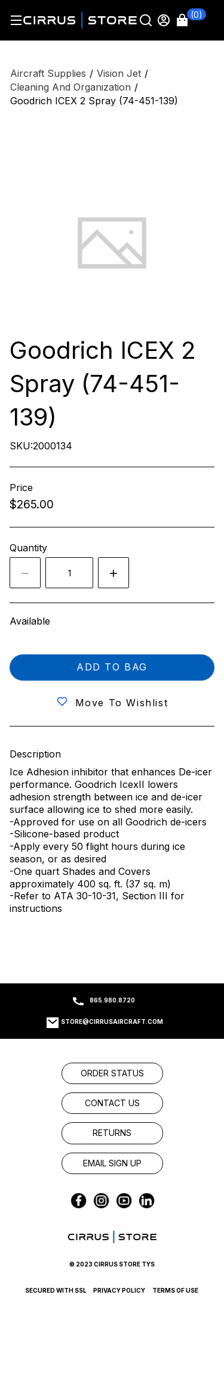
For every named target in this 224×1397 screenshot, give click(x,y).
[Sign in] (165, 20)
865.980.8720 (112, 1000)
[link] (112, 1073)
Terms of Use (175, 1290)
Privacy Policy (119, 1290)
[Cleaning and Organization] (70, 87)
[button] (191, 20)
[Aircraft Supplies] (48, 73)
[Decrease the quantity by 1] (25, 572)
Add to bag (112, 667)
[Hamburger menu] (16, 20)
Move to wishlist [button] (121, 703)
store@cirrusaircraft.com (112, 1021)
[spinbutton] (69, 572)
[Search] (147, 20)
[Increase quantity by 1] (113, 572)
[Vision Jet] (119, 73)
